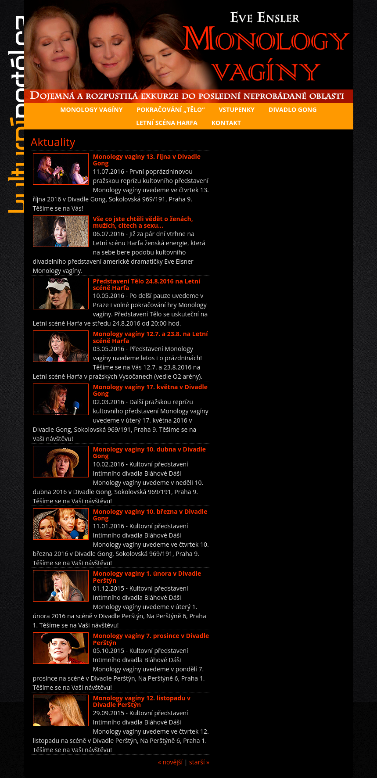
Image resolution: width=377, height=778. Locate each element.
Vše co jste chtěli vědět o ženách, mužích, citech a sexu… (143, 222)
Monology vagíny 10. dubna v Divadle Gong (149, 452)
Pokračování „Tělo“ (170, 109)
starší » (199, 762)
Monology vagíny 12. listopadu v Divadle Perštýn (141, 701)
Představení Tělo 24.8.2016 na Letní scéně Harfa (147, 284)
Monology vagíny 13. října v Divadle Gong (147, 159)
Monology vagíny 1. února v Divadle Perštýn (147, 576)
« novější (170, 762)
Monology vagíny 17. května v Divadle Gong (150, 390)
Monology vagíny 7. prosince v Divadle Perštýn (151, 638)
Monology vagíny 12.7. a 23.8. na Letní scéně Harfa (150, 337)
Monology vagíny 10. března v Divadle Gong (150, 514)
